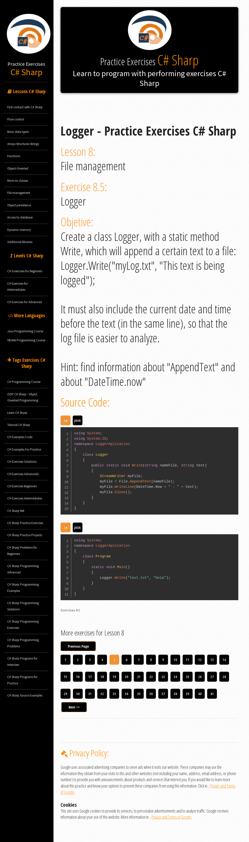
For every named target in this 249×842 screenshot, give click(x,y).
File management (18, 193)
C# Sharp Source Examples (24, 695)
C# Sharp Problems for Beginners (22, 550)
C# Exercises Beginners (22, 486)
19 (114, 676)
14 (224, 659)
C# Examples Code (19, 437)
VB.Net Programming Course (26, 340)
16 (78, 676)
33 (114, 693)
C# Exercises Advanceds (23, 474)
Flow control (15, 119)
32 (102, 693)
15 (65, 676)
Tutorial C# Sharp (18, 425)
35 (139, 693)
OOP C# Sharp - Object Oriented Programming (22, 397)
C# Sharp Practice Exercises (25, 523)
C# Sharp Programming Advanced (23, 569)
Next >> (74, 707)
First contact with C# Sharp (25, 107)
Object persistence (19, 205)
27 (212, 676)
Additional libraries (19, 242)
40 (200, 693)
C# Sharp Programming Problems (23, 643)
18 (102, 676)
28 (224, 676)
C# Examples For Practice (24, 449)
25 (187, 676)
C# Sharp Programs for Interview (22, 661)
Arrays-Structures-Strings (23, 144)
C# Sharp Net (15, 511)
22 (151, 676)
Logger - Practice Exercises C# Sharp (88, 96)
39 (187, 693)
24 (175, 676)
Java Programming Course (25, 331)
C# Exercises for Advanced (24, 302)
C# (65, 420)
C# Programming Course (23, 382)
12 (200, 659)
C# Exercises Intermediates (24, 498)
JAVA (77, 420)
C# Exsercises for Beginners (24, 271)
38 (175, 693)
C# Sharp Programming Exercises (23, 624)
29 (65, 693)
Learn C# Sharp (17, 413)
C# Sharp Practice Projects (24, 535)
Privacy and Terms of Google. (171, 817)
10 (175, 659)
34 (126, 693)
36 (151, 693)
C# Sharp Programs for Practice (22, 680)
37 (163, 693)
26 (200, 676)
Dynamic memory (19, 230)
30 (78, 693)
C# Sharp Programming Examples (23, 587)
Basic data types (18, 132)
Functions (13, 156)
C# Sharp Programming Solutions (23, 606)
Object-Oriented (17, 168)
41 (212, 693)
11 (187, 659)
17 (90, 676)
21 (139, 676)
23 (163, 676)
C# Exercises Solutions (21, 462)
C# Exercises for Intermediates (17, 286)
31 (90, 693)
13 (212, 659)
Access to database (20, 217)
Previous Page (78, 646)
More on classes (17, 181)
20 (126, 676)
